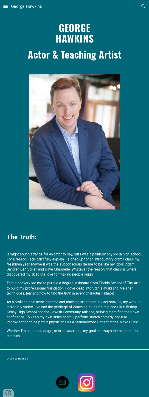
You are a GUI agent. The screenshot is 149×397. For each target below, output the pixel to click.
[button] (5, 6)
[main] (74, 40)
